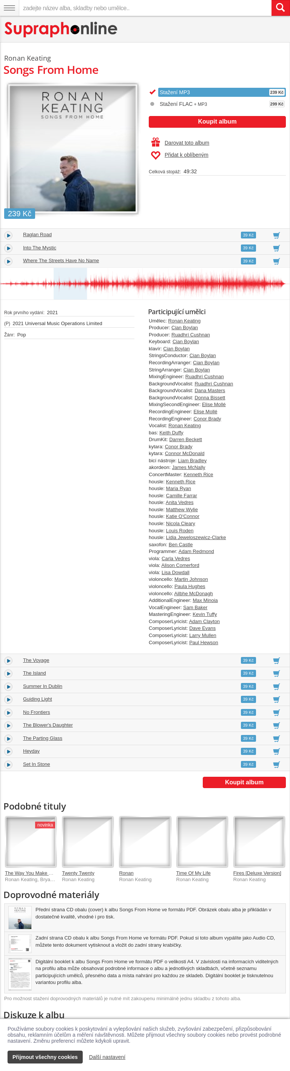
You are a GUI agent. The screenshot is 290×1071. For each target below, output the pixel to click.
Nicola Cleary (180, 523)
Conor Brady (207, 419)
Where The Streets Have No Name (61, 260)
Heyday (31, 751)
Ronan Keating (184, 321)
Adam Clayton (204, 621)
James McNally (188, 467)
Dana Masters (209, 390)
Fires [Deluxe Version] (257, 873)
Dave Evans (202, 628)
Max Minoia (205, 600)
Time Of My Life (193, 873)
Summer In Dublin (42, 686)
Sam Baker (195, 607)
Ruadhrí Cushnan (190, 335)
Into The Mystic (39, 248)
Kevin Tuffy (205, 614)
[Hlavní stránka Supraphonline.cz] (61, 29)
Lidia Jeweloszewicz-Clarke (196, 537)
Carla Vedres (176, 558)
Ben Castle (181, 544)
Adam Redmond (196, 551)
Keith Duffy (171, 432)
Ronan (126, 873)
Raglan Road (37, 234)
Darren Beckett (185, 439)
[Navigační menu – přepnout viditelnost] (9, 8)
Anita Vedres (180, 502)
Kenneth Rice (198, 474)
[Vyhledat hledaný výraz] (280, 8)
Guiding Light (37, 699)
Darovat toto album (180, 143)
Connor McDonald (185, 453)
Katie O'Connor (182, 516)
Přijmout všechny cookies (45, 1057)
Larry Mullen (202, 635)
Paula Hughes (189, 586)
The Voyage (36, 660)
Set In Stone (36, 764)
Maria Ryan (178, 488)
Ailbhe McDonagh (193, 593)
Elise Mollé (214, 404)
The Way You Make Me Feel (35, 873)
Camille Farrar (181, 495)
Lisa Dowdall (176, 572)
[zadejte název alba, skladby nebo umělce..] (145, 8)
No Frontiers (36, 712)
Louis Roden (180, 530)
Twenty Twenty (78, 873)
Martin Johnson (191, 579)
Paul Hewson (203, 642)
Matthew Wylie (182, 509)
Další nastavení (107, 1057)
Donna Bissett (209, 397)
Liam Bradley (192, 460)
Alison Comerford (180, 565)
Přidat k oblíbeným (179, 155)
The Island (34, 673)
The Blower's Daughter (48, 725)
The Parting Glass (42, 738)
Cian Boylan (184, 327)
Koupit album (217, 121)
